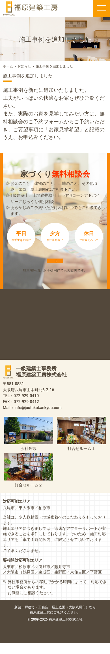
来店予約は (55, 266)
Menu (101, 8)
